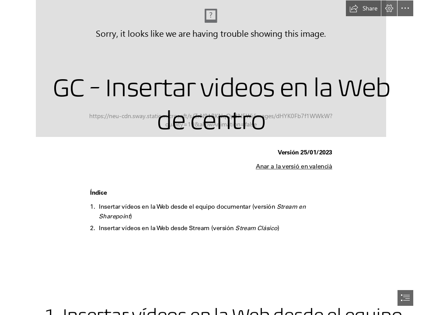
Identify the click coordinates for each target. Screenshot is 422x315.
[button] (363, 8)
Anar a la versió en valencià (293, 166)
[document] (211, 157)
